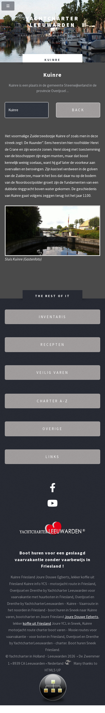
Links (52, 456)
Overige (52, 428)
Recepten (52, 344)
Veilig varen (52, 372)
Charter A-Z (52, 401)
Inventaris (52, 317)
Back (78, 110)
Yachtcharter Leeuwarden (52, 21)
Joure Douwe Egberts (81, 616)
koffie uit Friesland (37, 623)
